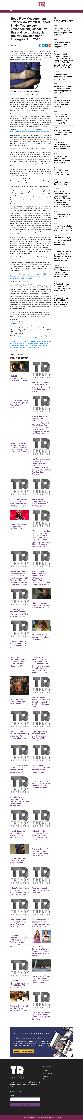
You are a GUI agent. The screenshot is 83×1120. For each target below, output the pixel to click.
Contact (45, 1079)
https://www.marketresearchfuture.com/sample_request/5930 (29, 131)
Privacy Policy (47, 1073)
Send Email (17, 324)
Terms (45, 1071)
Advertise (46, 1076)
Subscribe (25, 1105)
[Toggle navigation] (11, 11)
